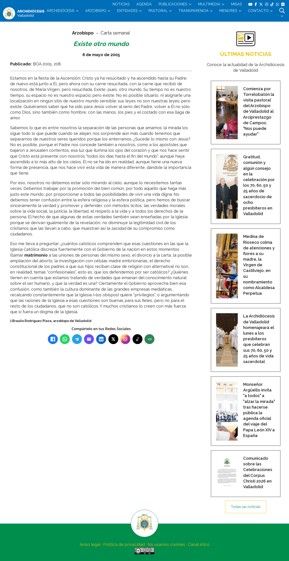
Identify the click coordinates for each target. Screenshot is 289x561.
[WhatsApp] (65, 339)
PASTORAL (158, 11)
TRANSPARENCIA (193, 11)
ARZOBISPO (95, 11)
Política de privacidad (124, 544)
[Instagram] (125, 339)
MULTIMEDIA (209, 4)
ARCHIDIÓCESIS (61, 11)
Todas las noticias (246, 507)
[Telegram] (77, 339)
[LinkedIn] (101, 339)
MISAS (236, 4)
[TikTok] (137, 339)
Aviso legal (90, 544)
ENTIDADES (127, 11)
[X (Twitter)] (113, 339)
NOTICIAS (121, 4)
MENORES (228, 11)
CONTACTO (258, 11)
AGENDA (144, 4)
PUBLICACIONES (172, 4)
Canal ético (199, 544)
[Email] (89, 339)
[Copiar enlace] (149, 339)
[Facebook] (53, 339)
